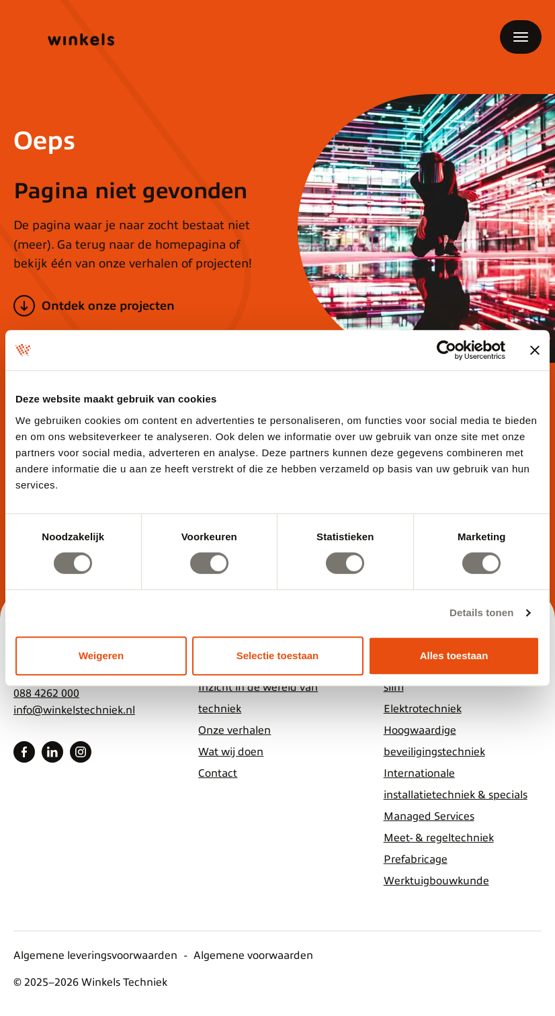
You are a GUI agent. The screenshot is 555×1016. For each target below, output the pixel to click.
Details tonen (481, 612)
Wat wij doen (230, 752)
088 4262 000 (46, 693)
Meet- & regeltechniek (439, 838)
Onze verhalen (234, 730)
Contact (217, 773)
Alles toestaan (454, 655)
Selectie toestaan (278, 655)
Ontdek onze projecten (108, 305)
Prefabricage (415, 859)
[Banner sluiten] (535, 350)
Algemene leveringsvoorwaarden (95, 955)
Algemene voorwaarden (253, 955)
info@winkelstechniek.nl (74, 710)
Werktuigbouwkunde (436, 881)
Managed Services (429, 816)
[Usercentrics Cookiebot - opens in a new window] (446, 350)
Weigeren (101, 655)
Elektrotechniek (423, 709)
